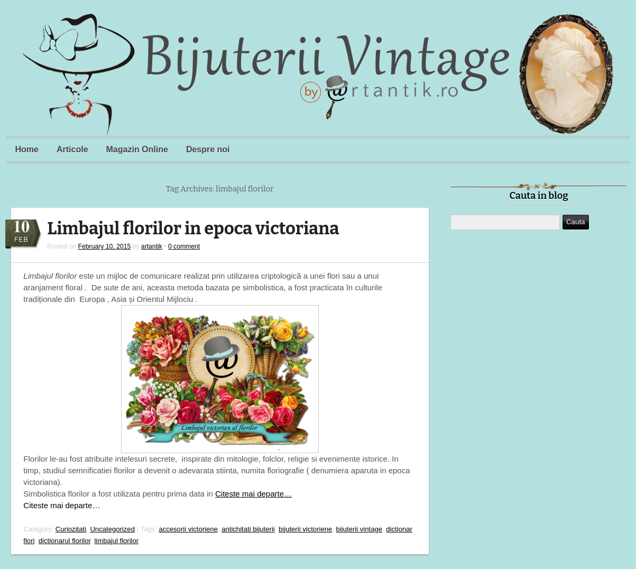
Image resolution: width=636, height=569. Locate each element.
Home (27, 149)
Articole (72, 149)
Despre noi (208, 149)
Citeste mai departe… (253, 493)
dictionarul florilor (64, 541)
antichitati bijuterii (248, 529)
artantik (151, 246)
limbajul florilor (116, 541)
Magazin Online (137, 149)
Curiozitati (71, 529)
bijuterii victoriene (305, 529)
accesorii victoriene (188, 529)
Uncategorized (112, 529)
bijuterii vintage (359, 529)
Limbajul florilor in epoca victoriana (193, 228)
